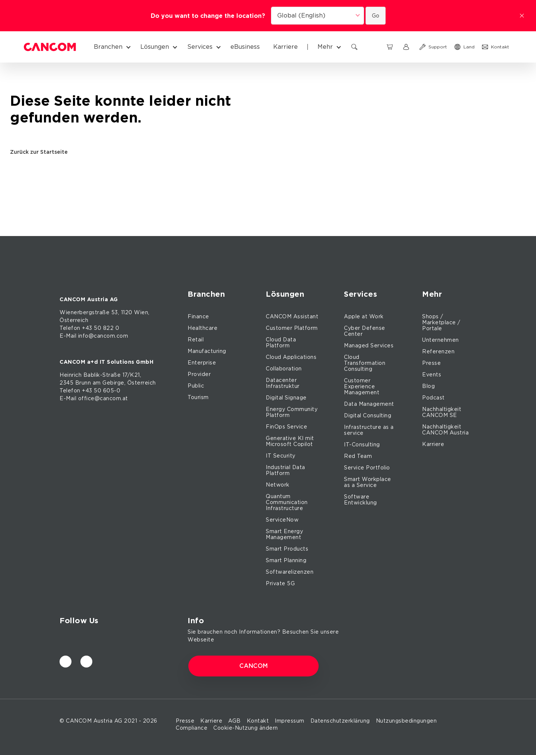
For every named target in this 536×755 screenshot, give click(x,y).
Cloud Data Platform (281, 342)
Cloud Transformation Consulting (364, 363)
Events (431, 375)
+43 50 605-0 (101, 391)
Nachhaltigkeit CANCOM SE (441, 412)
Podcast (433, 398)
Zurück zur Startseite (41, 151)
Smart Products (287, 549)
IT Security (281, 456)
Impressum (289, 721)
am (97, 383)
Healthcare (202, 328)
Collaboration (284, 369)
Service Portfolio (367, 468)
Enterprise (202, 363)
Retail (196, 340)
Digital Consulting (367, 415)
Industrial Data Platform (285, 470)
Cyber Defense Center (364, 331)
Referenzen (438, 351)
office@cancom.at (103, 398)
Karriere (433, 444)
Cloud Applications (291, 357)
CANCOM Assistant (292, 316)
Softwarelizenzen (289, 572)
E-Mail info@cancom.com (94, 336)
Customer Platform (292, 328)
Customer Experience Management (361, 386)
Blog (428, 386)
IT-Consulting (362, 444)
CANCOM (253, 666)
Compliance (191, 728)
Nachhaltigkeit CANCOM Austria (445, 430)
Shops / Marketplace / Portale (441, 322)
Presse (431, 363)
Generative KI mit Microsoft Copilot (290, 441)
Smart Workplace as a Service (367, 482)
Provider (199, 374)
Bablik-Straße (102, 375)
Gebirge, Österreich (129, 383)
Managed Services (368, 345)
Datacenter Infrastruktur (283, 383)
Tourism (198, 397)
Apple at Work (364, 316)
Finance (198, 316)
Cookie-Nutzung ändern (245, 728)
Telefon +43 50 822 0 (89, 328)
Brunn (83, 383)
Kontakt (258, 721)
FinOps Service (286, 427)
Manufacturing (207, 351)
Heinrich (71, 375)
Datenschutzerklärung (340, 721)
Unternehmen (440, 340)
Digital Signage (286, 398)
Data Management (369, 404)
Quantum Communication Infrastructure (287, 502)
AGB (234, 721)
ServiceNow (282, 520)
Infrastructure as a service (369, 430)
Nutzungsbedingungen (406, 721)
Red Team (358, 456)
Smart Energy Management (284, 534)
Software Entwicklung (360, 500)
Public (196, 386)
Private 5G (280, 583)
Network (278, 485)
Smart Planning (286, 560)
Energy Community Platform (292, 412)
